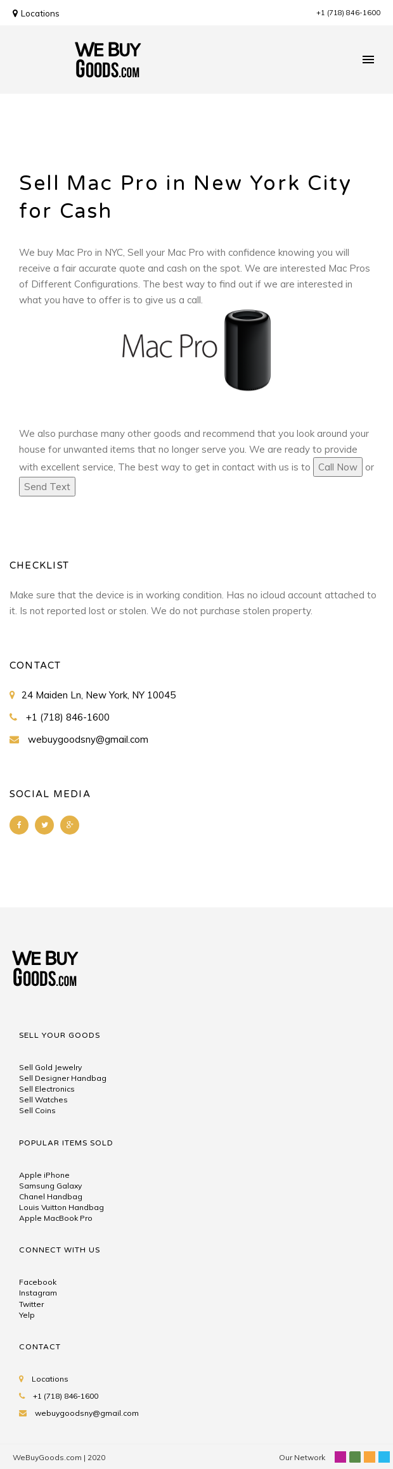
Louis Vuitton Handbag (61, 1207)
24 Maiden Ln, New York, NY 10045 (99, 695)
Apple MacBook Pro (56, 1218)
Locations (36, 13)
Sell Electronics (47, 1089)
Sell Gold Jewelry (50, 1067)
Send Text (47, 487)
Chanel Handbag (50, 1196)
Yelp (27, 1315)
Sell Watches (43, 1099)
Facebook (37, 1282)
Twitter (31, 1304)
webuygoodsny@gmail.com (88, 739)
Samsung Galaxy (50, 1185)
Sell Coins (37, 1110)
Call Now (338, 467)
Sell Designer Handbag (62, 1078)
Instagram (38, 1292)
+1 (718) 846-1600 (348, 12)
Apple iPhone (44, 1175)
